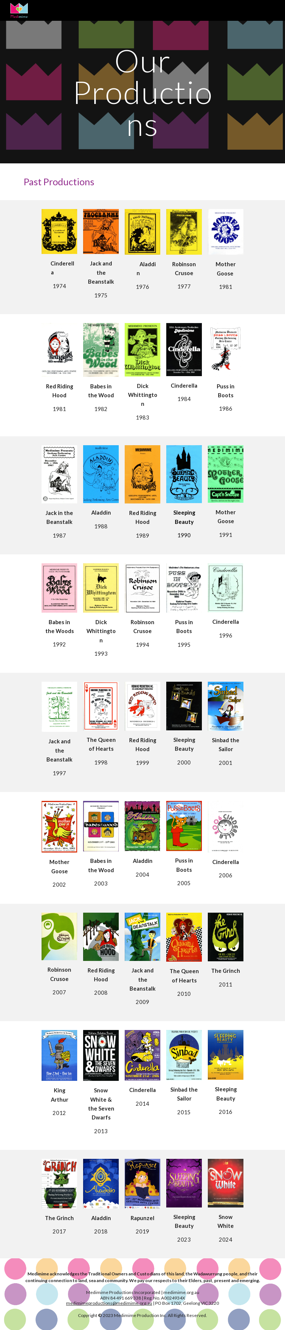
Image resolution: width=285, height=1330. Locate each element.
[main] (142, 92)
